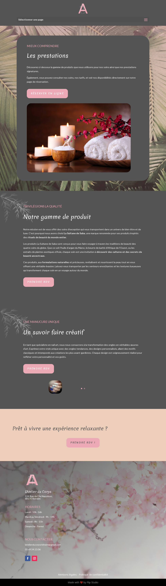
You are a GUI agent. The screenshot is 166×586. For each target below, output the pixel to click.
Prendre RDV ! (83, 442)
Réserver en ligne (47, 93)
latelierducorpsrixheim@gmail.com (43, 544)
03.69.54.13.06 (33, 549)
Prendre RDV (38, 282)
